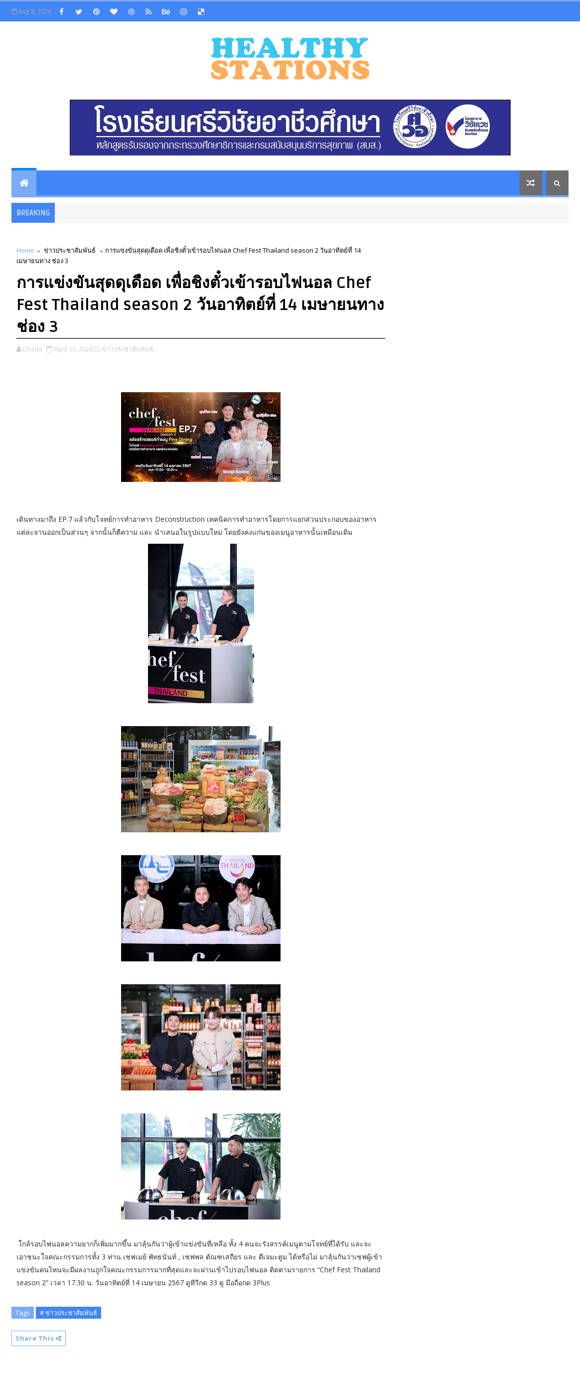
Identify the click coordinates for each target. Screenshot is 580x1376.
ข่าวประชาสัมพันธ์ (70, 250)
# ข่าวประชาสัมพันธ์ (68, 1312)
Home (25, 250)
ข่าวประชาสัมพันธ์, (128, 348)
